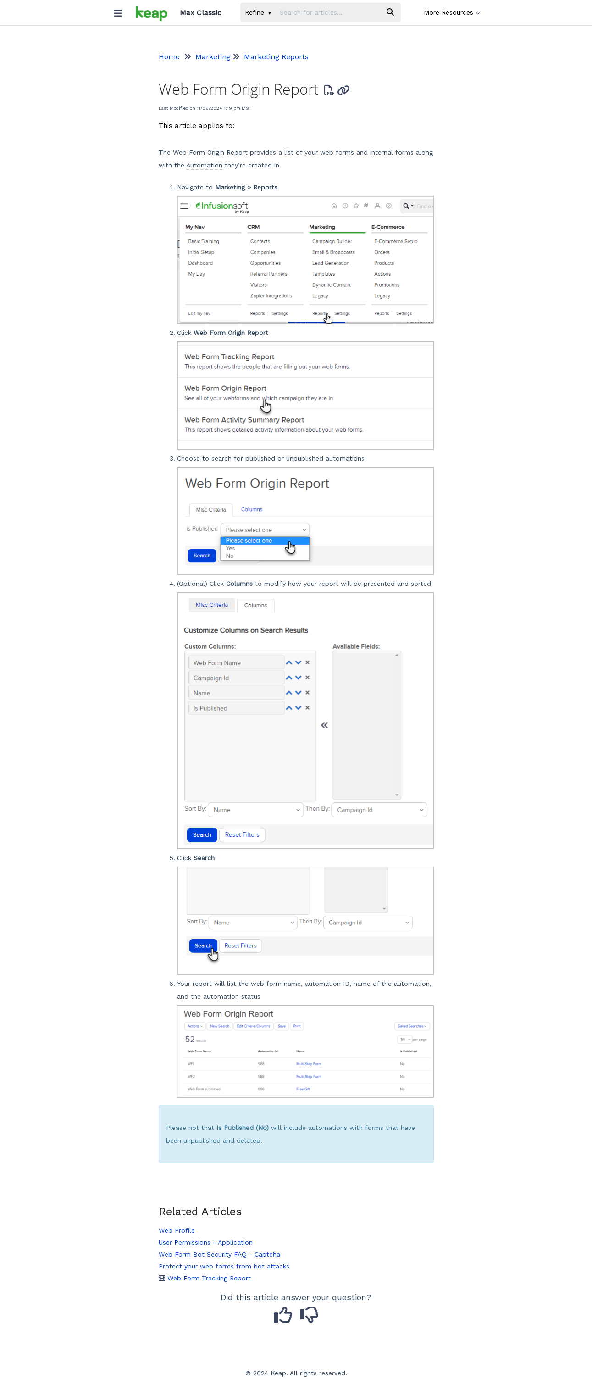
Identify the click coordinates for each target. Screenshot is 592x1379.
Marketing (213, 56)
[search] (327, 12)
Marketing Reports (276, 56)
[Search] (390, 12)
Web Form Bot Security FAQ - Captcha (219, 1254)
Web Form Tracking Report (205, 1278)
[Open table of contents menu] (121, 11)
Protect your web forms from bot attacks (224, 1266)
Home (169, 56)
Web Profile (177, 1230)
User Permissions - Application (206, 1242)
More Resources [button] (452, 12)
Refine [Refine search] (258, 12)
